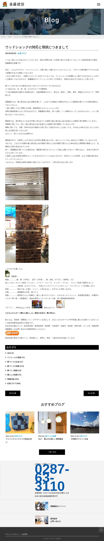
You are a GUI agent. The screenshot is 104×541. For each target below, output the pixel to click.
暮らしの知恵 (12, 375)
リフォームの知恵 (14, 357)
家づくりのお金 (13, 362)
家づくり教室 (12, 370)
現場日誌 (10, 379)
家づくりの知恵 (13, 366)
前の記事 (12, 393)
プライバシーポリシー (12, 534)
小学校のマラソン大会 (79, 439)
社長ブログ (22, 53)
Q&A (9, 353)
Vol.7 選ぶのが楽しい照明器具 (50, 439)
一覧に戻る (52, 452)
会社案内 (25, 534)
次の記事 (91, 393)
